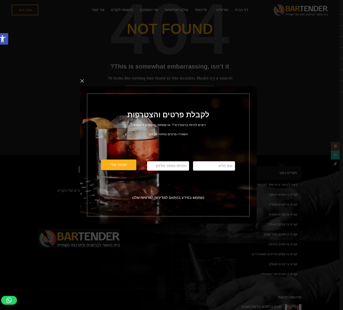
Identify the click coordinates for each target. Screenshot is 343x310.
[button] (9, 300)
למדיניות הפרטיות (154, 197)
